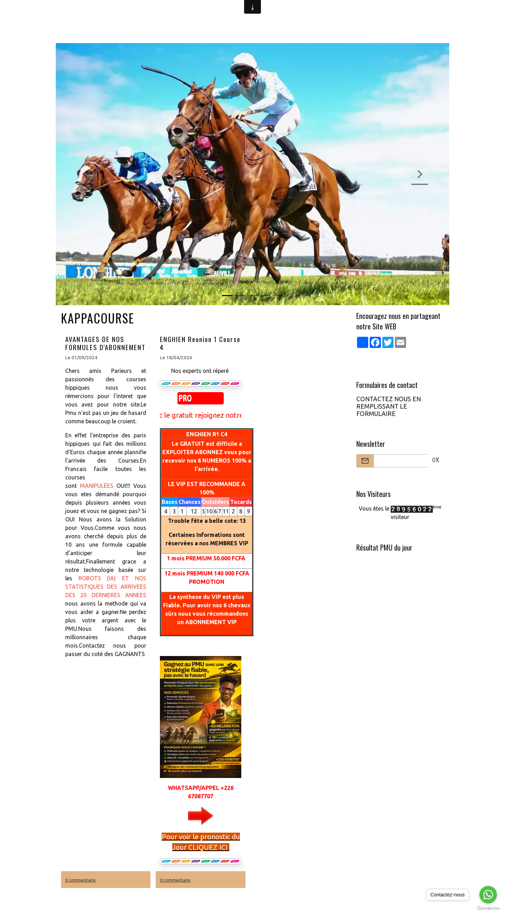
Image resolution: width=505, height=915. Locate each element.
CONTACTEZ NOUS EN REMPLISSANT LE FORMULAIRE (388, 406)
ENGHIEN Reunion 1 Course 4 (200, 343)
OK (435, 461)
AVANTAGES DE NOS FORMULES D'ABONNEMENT (105, 343)
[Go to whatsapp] (488, 894)
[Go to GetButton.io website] (488, 908)
